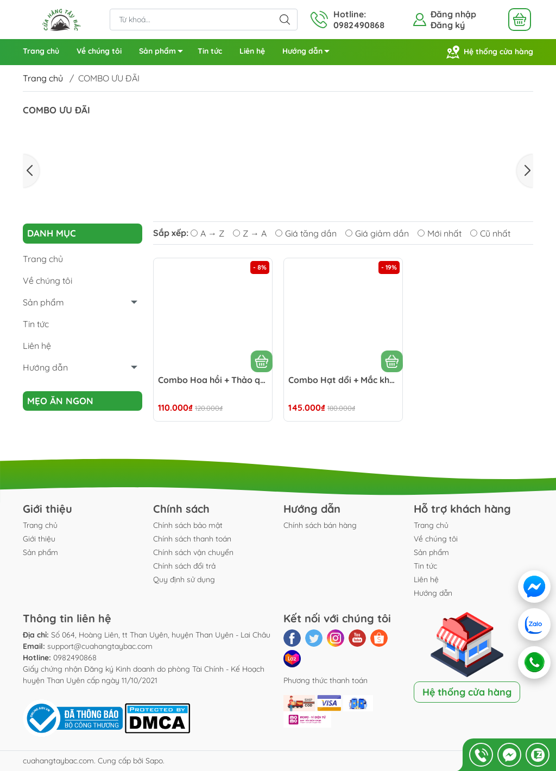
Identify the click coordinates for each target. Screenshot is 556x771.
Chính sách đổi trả (184, 566)
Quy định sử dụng (184, 579)
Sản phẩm (164, 53)
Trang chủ (41, 51)
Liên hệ (252, 51)
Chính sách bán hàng (320, 525)
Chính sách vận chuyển (193, 552)
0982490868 (75, 657)
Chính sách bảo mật (188, 525)
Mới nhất (440, 233)
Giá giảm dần (377, 233)
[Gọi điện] (534, 662)
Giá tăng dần (306, 233)
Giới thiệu (39, 539)
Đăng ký (448, 25)
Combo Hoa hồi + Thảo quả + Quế (213, 380)
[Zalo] (535, 624)
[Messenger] (534, 586)
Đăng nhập (453, 14)
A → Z (207, 233)
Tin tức (210, 51)
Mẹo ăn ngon (60, 400)
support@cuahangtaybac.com (100, 646)
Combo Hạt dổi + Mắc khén (343, 380)
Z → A (250, 233)
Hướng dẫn (309, 53)
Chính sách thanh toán (192, 539)
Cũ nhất (490, 233)
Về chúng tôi (99, 51)
